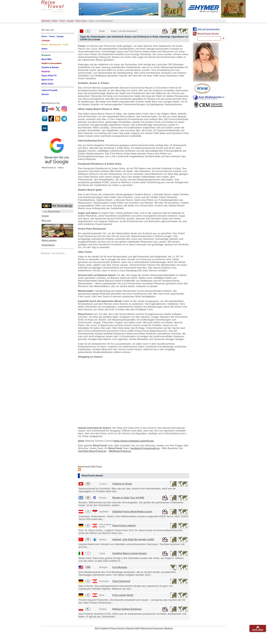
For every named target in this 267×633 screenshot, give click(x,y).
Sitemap (130, 628)
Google (45, 216)
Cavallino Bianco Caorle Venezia (129, 553)
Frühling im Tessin (122, 483)
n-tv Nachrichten (52, 211)
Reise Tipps (81, 21)
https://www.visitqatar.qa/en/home (133, 440)
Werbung (169, 628)
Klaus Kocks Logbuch (124, 525)
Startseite (45, 21)
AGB (137, 628)
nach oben (257, 630)
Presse (113, 628)
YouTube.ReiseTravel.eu (92, 451)
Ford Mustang (119, 567)
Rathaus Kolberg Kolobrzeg (127, 609)
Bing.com (46, 220)
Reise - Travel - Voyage (62, 21)
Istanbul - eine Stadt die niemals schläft (133, 539)
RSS (97, 628)
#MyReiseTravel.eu (120, 451)
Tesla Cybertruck (121, 581)
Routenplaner (48, 245)
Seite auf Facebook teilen (208, 29)
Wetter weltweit (49, 240)
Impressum (158, 628)
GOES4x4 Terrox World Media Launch (132, 511)
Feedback (104, 628)
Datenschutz (146, 628)
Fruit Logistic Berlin (122, 595)
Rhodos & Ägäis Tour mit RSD (128, 497)
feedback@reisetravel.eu (145, 448)
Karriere (121, 628)
